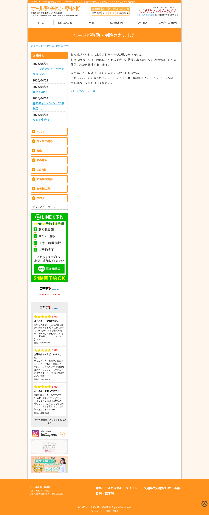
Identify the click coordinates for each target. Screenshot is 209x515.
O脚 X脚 (41, 170)
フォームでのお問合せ (145, 14)
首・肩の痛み (44, 141)
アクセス (142, 22)
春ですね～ (40, 92)
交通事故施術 (117, 22)
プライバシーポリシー (45, 207)
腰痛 (39, 151)
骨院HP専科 (112, 511)
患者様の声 (43, 189)
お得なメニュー (66, 22)
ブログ (40, 198)
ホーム (40, 22)
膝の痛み (41, 160)
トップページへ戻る (85, 91)
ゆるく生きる (41, 120)
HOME (40, 132)
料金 (91, 22)
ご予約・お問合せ (168, 22)
